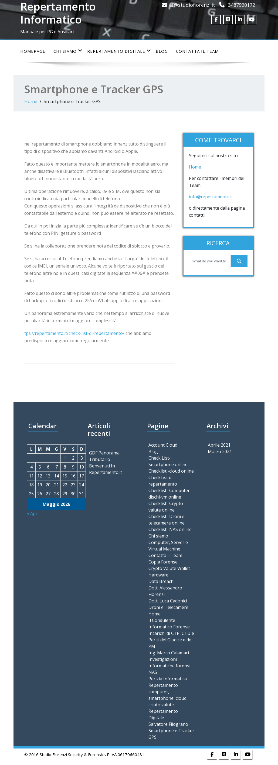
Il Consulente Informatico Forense (169, 623)
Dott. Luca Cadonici (167, 601)
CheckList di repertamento (162, 480)
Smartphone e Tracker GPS (171, 734)
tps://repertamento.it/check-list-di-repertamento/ (75, 333)
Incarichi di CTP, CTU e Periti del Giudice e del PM (171, 639)
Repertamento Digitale (119, 51)
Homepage (32, 51)
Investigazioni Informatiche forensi (169, 662)
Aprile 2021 (219, 445)
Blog (162, 51)
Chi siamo (68, 51)
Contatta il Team (197, 51)
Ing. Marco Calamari (168, 653)
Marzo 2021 (220, 451)
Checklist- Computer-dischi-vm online (169, 493)
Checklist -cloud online (171, 471)
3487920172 (241, 5)
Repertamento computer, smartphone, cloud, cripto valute (168, 695)
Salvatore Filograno (168, 724)
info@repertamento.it (211, 197)
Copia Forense (163, 562)
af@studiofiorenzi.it (192, 5)
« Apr (32, 513)
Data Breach (161, 581)
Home (30, 101)
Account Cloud (162, 445)
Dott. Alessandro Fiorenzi (165, 591)
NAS (152, 672)
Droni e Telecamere (168, 607)
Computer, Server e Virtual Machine (168, 545)
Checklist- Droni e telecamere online (166, 519)
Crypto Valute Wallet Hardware (169, 571)
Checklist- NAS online (170, 529)
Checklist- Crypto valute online (165, 506)
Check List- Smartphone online (168, 461)
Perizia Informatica (167, 679)
